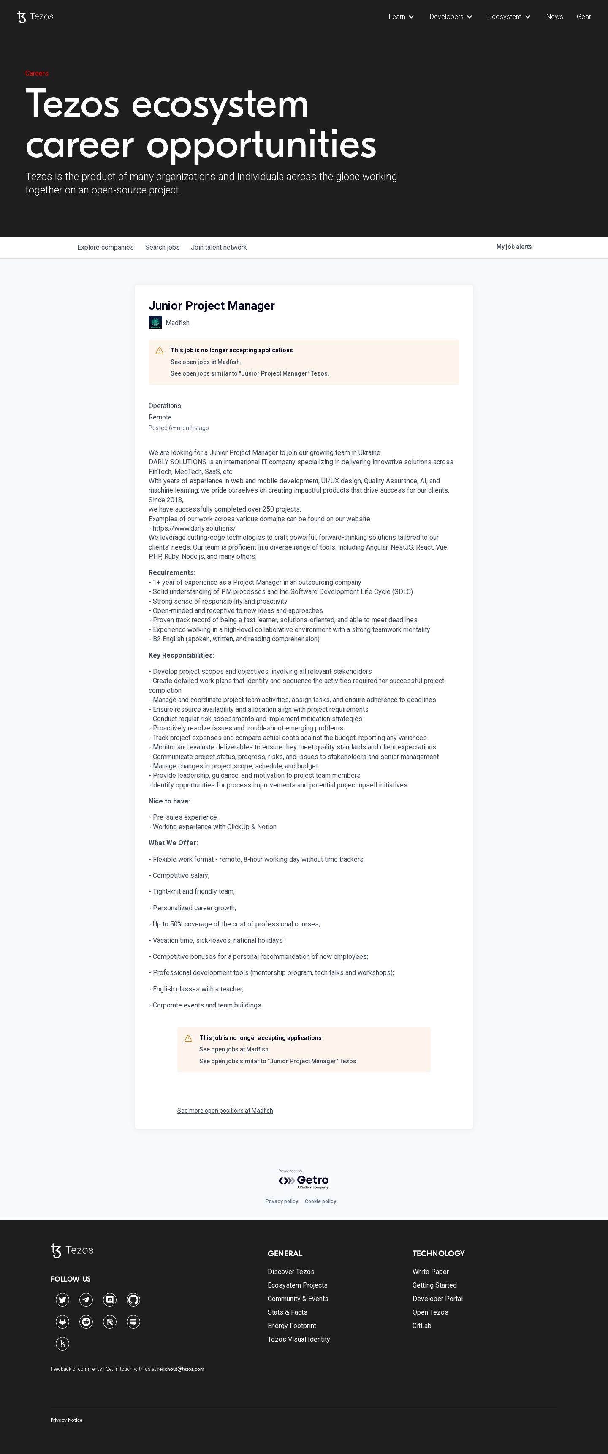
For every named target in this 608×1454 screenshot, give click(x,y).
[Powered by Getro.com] (304, 1179)
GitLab (422, 1326)
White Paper (431, 1272)
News (554, 17)
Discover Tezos (291, 1272)
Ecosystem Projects (298, 1285)
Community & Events (298, 1299)
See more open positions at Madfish (225, 1110)
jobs (166, 247)
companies (107, 247)
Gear (584, 17)
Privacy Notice (66, 1420)
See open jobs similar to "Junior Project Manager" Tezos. (250, 373)
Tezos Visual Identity (299, 1339)
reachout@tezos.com (180, 1369)
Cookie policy (320, 1201)
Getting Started (435, 1285)
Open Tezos (430, 1312)
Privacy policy (282, 1201)
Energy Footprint (292, 1326)
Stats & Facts (287, 1312)
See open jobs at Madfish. (206, 362)
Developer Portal (438, 1299)
